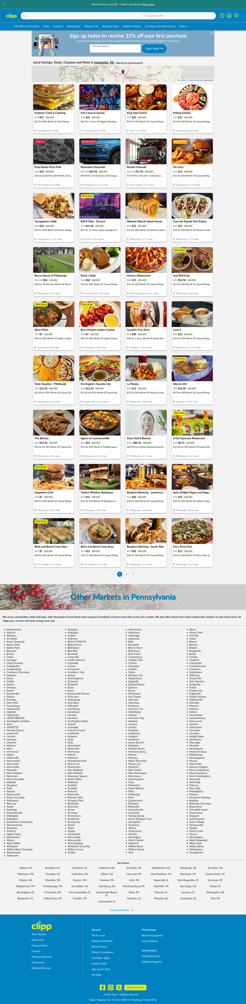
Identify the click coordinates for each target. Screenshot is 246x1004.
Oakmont (71, 782)
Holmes (131, 715)
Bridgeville (194, 651)
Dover (8, 678)
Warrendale (73, 837)
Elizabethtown (135, 684)
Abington (71, 629)
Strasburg (132, 825)
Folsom (9, 696)
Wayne (9, 840)
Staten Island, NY (215, 874)
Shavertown (195, 813)
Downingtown (74, 678)
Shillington (11, 816)
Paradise (71, 788)
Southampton (196, 819)
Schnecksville (134, 810)
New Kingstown (197, 773)
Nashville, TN (161, 886)
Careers (36, 951)
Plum (130, 797)
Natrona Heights (197, 767)
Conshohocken (196, 666)
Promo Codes (99, 963)
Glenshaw (133, 703)
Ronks (8, 806)
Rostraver (71, 806)
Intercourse (194, 721)
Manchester (73, 745)
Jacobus (131, 724)
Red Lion (10, 803)
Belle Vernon (73, 645)
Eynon (130, 690)
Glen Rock (72, 703)
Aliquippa (71, 632)
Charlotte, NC (52, 880)
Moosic (192, 761)
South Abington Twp (138, 819)
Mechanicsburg (136, 751)
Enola (69, 687)
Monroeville (12, 761)
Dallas (130, 672)
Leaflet (181, 80)
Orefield (71, 785)
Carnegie (10, 660)
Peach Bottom (135, 788)
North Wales (73, 779)
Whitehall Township (77, 846)
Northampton (135, 779)
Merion (131, 755)
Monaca (131, 758)
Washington (195, 837)
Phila (130, 791)
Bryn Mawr (133, 654)
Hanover (193, 706)
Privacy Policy (39, 945)
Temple (192, 828)
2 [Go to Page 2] (126, 574)
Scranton (71, 813)
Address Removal (41, 968)
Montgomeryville (76, 761)
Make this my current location (129, 63)
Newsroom (38, 940)
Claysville (71, 663)
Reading (192, 800)
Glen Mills (11, 703)
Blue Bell (71, 651)
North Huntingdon (198, 776)
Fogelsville (194, 693)
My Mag (96, 975)
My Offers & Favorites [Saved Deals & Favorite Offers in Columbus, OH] (26, 26)
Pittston (192, 794)
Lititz (69, 742)
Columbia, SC (79, 868)
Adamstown (134, 629)
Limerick (10, 742)
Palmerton (133, 785)
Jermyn (131, 727)
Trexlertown (134, 831)
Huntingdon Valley (76, 721)
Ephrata (131, 687)
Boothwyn (133, 651)
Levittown (132, 739)
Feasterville (11, 693)
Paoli (8, 788)
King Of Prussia (75, 730)
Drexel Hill (194, 678)
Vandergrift (72, 834)
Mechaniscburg (197, 751)
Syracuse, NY (215, 880)
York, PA (215, 898)
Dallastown (194, 672)
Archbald (10, 638)
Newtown (11, 776)
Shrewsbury (73, 816)
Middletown (195, 755)
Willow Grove (74, 849)
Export (9, 690)
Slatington (11, 819)
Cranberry (194, 669)
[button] (3, 4)
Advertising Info (151, 956)
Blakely (192, 648)
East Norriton (195, 681)
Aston (191, 638)
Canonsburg (134, 657)
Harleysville (12, 709)
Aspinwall (132, 638)
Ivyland (70, 724)
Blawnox (10, 651)
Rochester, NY (188, 874)
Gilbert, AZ (107, 874)
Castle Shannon (75, 660)
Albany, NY (25, 868)
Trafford (10, 831)
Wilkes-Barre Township (18, 849)
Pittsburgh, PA (188, 868)
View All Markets (121, 910)
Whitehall (11, 846)
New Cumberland (198, 770)
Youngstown (195, 852)
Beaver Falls (12, 645)
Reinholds (71, 803)
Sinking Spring (135, 816)
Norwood (193, 779)
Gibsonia (132, 700)
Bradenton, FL (26, 898)
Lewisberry (194, 739)
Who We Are (39, 934)
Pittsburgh (133, 794)
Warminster (12, 837)
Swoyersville (195, 825)
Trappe (70, 831)
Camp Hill (72, 657)
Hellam (192, 712)
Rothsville (132, 806)
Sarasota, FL (188, 892)
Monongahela (196, 758)
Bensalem (132, 645)
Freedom (10, 700)
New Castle (133, 770)
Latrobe (9, 736)
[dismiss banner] (211, 33)
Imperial (131, 721)
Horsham (71, 718)
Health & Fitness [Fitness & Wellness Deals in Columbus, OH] (132, 26)
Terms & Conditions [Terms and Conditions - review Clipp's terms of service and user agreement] (103, 952)
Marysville (72, 748)
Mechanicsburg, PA (134, 886)
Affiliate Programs (152, 962)
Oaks (130, 782)
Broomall (71, 654)
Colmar (70, 666)
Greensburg (12, 706)
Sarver (70, 810)
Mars (8, 748)
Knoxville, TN (133, 868)
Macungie (193, 742)
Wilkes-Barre (134, 846)
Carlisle (192, 657)
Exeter (191, 687)
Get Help (97, 958)
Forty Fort (72, 696)
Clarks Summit (13, 663)
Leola (69, 739)
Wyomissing (12, 852)
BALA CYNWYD (75, 642)
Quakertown (134, 800)
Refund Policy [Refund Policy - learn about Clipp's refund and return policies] (99, 946)
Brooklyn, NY (52, 868)
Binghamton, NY (25, 886)
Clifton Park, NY (53, 898)
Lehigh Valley (195, 736)
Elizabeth (71, 684)
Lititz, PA (134, 880)
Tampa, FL (215, 886)
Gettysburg (72, 700)
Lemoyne (10, 739)
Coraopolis (72, 669)
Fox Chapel (133, 696)
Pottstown (11, 800)
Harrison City (134, 709)
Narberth (132, 767)
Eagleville (132, 681)
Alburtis (10, 632)
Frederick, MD (107, 868)
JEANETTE (11, 727)
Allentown (133, 632)
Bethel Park (12, 648)
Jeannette (71, 727)
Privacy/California (42, 957)
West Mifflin (12, 843)
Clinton (131, 663)
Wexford (132, 843)
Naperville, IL (161, 880)
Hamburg (132, 706)
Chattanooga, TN (52, 886)
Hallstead (71, 706)
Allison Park (195, 632)
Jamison (192, 724)
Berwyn (192, 645)
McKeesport (195, 748)
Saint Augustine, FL (188, 880)
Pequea (9, 791)
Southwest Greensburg (18, 822)
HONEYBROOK (14, 718)
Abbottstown (12, 629)
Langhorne (133, 733)
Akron (191, 629)
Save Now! (154, 48)
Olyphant (10, 785)
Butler (191, 654)
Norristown (133, 776)
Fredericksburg (196, 696)
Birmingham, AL (25, 892)
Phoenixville (12, 794)
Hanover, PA (107, 880)
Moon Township (136, 761)
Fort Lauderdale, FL (80, 892)
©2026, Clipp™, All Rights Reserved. (121, 995)
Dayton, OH (80, 880)
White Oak (194, 843)
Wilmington (195, 849)
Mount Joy (72, 764)
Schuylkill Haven (197, 810)
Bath (130, 642)
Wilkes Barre (195, 846)
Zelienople (11, 855)
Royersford (194, 806)
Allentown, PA (25, 874)
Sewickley (133, 813)
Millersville (11, 758)
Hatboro (193, 709)
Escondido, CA (80, 886)
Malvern (10, 745)
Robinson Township (199, 803)
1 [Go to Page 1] (119, 574)
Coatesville (194, 663)
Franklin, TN (80, 898)
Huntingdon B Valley (17, 721)
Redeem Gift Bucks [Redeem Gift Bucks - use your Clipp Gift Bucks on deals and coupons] (102, 941)
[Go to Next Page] (133, 574)
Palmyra (192, 785)
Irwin (8, 724)
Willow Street (135, 849)
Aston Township (14, 642)
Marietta (193, 745)
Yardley (70, 852)
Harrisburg (72, 709)
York (129, 852)
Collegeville (11, 666)
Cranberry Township (16, 672)
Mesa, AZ (134, 892)
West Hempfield (197, 840)
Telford (131, 828)
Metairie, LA (134, 898)
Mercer (70, 755)
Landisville (11, 733)
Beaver (192, 642)
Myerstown (73, 767)
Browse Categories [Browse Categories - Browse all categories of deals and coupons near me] (152, 935)
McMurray (11, 751)
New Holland (73, 773)
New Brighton (74, 770)
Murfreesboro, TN (161, 874)
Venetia (131, 834)
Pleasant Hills (74, 797)
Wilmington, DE (215, 892)
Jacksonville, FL (107, 901)
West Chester (135, 840)
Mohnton (71, 758)
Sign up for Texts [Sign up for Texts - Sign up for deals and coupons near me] (101, 969)
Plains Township (14, 797)
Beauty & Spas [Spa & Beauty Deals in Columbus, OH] (110, 26)
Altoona (10, 635)
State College (195, 822)
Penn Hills (194, 788)
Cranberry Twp (74, 672)
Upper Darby (12, 834)
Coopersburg (12, 669)
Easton (9, 684)
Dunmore (71, 681)
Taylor (69, 828)
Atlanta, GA (25, 880)
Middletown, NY (161, 868)
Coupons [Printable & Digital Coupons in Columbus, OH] (58, 26)
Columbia (132, 666)
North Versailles (14, 779)
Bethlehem (72, 648)
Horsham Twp (135, 718)
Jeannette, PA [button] (104, 62)
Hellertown (11, 715)
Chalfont (193, 660)
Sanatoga (10, 810)
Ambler (70, 635)
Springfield (133, 822)
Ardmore (71, 638)
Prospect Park (74, 800)
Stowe (70, 825)
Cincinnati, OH (52, 892)
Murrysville (11, 767)
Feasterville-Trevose (77, 693)
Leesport (132, 736)
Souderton (72, 819)
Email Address (100, 46)
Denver (70, 675)
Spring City (72, 822)
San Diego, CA (188, 886)
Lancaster (193, 730)
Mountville (194, 764)
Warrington (133, 837)
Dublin (9, 681)
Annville (192, 635)
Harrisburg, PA (107, 886)
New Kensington (136, 773)
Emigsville (193, 684)
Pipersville (72, 794)
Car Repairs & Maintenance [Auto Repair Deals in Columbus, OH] (160, 26)
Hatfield (10, 712)
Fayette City (195, 690)
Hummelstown (196, 718)
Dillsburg (193, 675)
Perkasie (71, 791)
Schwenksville (13, 813)
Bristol (9, 654)
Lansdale (193, 733)
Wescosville (73, 840)
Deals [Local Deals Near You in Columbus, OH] (46, 26)
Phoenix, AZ (161, 898)
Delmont (10, 675)
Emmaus (10, 687)
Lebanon (71, 736)
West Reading (74, 843)
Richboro (132, 803)
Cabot (8, 657)
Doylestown (134, 678)
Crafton (131, 669)
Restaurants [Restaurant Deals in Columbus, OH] (73, 26)
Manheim (132, 745)
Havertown (72, 712)
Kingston (132, 730)
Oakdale (10, 782)
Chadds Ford (134, 660)
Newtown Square (76, 776)
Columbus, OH (80, 874)
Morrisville (11, 764)
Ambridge (132, 635)
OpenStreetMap (196, 80)
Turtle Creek (195, 831)
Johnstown (194, 727)
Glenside (193, 703)
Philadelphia (195, 791)
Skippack (193, 816)
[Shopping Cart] (236, 16)
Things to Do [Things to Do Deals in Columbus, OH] (91, 26)
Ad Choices (38, 962)
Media (9, 755)
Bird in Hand (134, 648)
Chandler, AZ (52, 874)
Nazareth (10, 770)
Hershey (71, 715)
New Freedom (13, 773)
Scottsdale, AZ (188, 898)
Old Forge (193, 782)
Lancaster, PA (134, 874)
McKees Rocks (135, 748)
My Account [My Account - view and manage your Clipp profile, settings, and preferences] (98, 935)
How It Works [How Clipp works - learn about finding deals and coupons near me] (149, 941)
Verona (192, 834)
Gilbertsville (195, 700)
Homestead (194, 715)
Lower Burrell (134, 742)
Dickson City (134, 675)
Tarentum (10, 828)
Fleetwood (133, 693)
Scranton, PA (215, 868)
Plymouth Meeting (198, 797)
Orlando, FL (161, 892)
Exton (69, 690)
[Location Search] (179, 16)
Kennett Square (14, 730)
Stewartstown (13, 825)
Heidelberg (133, 712)
